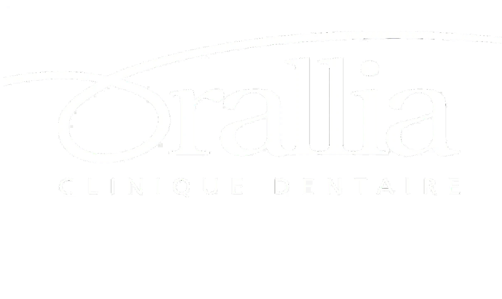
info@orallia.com (104, 245)
